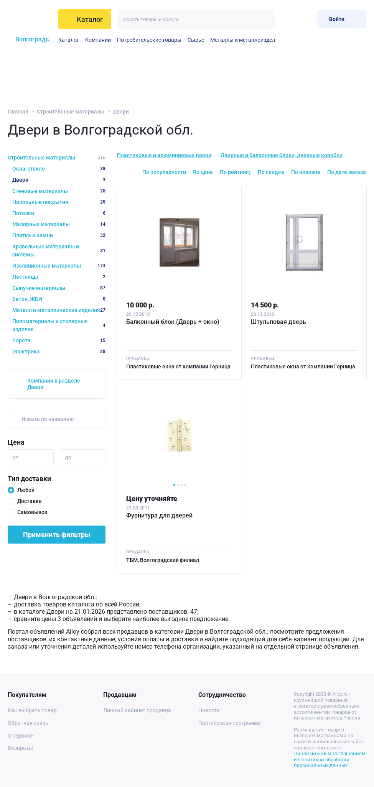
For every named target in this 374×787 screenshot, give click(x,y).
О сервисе (20, 736)
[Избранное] (286, 19)
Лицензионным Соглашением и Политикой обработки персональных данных (330, 759)
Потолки (58, 213)
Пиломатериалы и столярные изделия (58, 325)
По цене (203, 172)
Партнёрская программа (229, 723)
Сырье (196, 40)
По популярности (164, 172)
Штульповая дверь (278, 321)
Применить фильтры (57, 535)
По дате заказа (346, 172)
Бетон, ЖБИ (58, 299)
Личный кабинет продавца (137, 710)
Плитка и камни (58, 235)
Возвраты (20, 748)
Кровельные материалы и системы (58, 250)
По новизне (305, 172)
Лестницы (58, 276)
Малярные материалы (58, 224)
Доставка (29, 501)
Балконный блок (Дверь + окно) (172, 321)
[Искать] (265, 19)
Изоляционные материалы (58, 265)
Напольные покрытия (58, 202)
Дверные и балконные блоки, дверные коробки (282, 155)
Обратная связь (28, 723)
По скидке (271, 172)
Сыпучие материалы (58, 287)
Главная (18, 111)
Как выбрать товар (32, 710)
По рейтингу (235, 172)
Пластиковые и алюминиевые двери (164, 155)
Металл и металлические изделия (58, 310)
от (15, 457)
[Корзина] (305, 19)
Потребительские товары (149, 40)
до (68, 457)
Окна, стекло (58, 168)
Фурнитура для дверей (159, 515)
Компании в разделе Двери (53, 384)
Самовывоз (32, 512)
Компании (98, 40)
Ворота (58, 340)
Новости (209, 710)
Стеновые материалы (58, 190)
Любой (26, 490)
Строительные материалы (70, 111)
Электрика (58, 351)
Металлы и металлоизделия (245, 40)
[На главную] (31, 19)
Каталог (68, 40)
